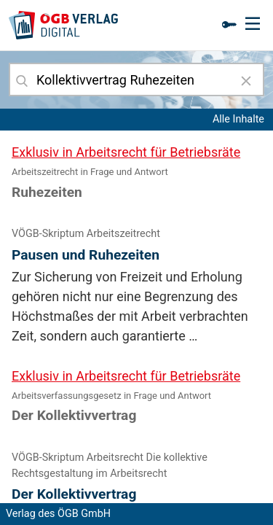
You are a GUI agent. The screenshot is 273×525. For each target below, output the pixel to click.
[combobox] (136, 79)
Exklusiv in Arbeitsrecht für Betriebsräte (126, 152)
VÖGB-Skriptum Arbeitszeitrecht (86, 234)
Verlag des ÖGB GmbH (58, 514)
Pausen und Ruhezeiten (85, 254)
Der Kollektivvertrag (74, 494)
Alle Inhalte (238, 119)
